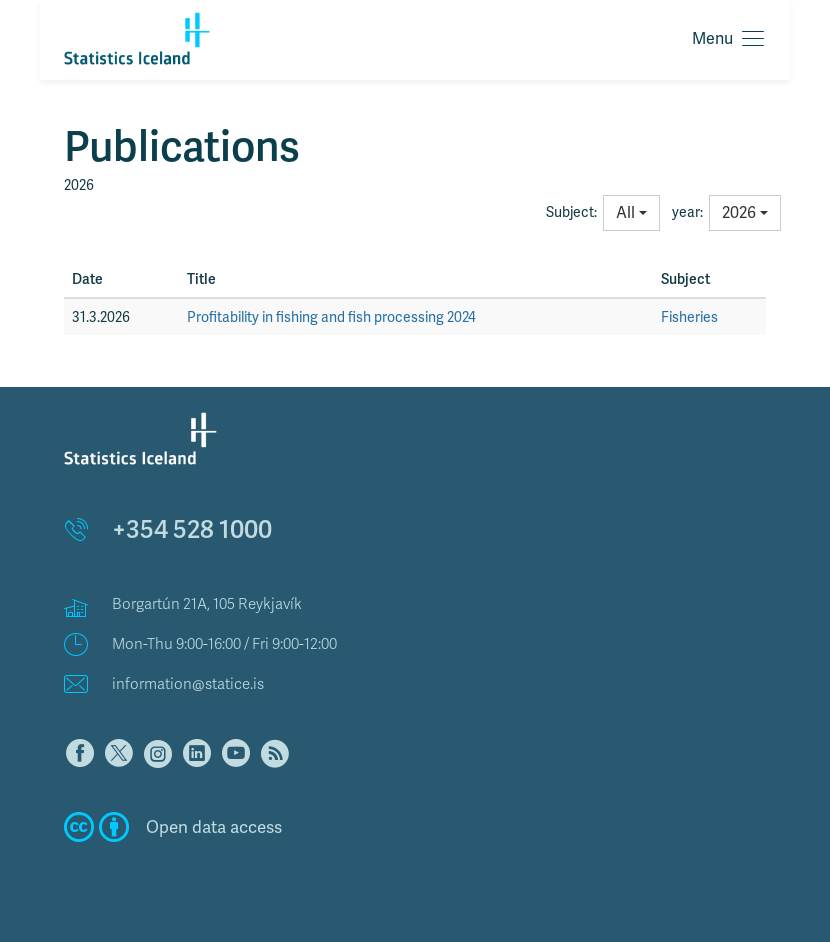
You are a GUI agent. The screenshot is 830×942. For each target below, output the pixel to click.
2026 (745, 212)
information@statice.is (188, 684)
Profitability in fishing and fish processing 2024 (331, 317)
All (631, 212)
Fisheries (689, 317)
